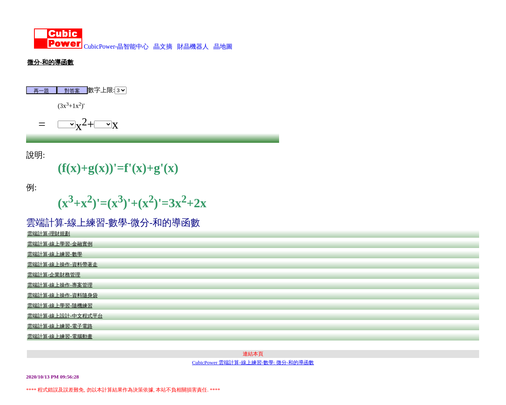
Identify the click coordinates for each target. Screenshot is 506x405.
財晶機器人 (193, 46)
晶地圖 (222, 46)
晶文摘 (162, 46)
